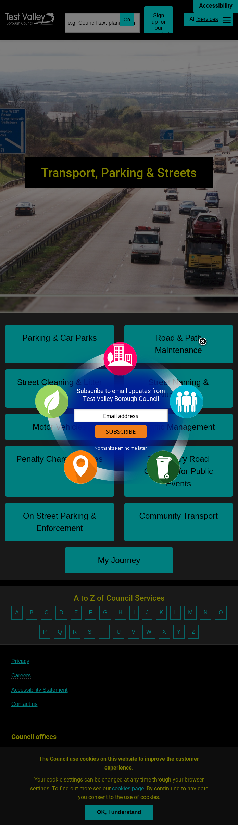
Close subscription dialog (203, 342)
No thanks (104, 448)
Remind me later (131, 448)
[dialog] (119, 412)
